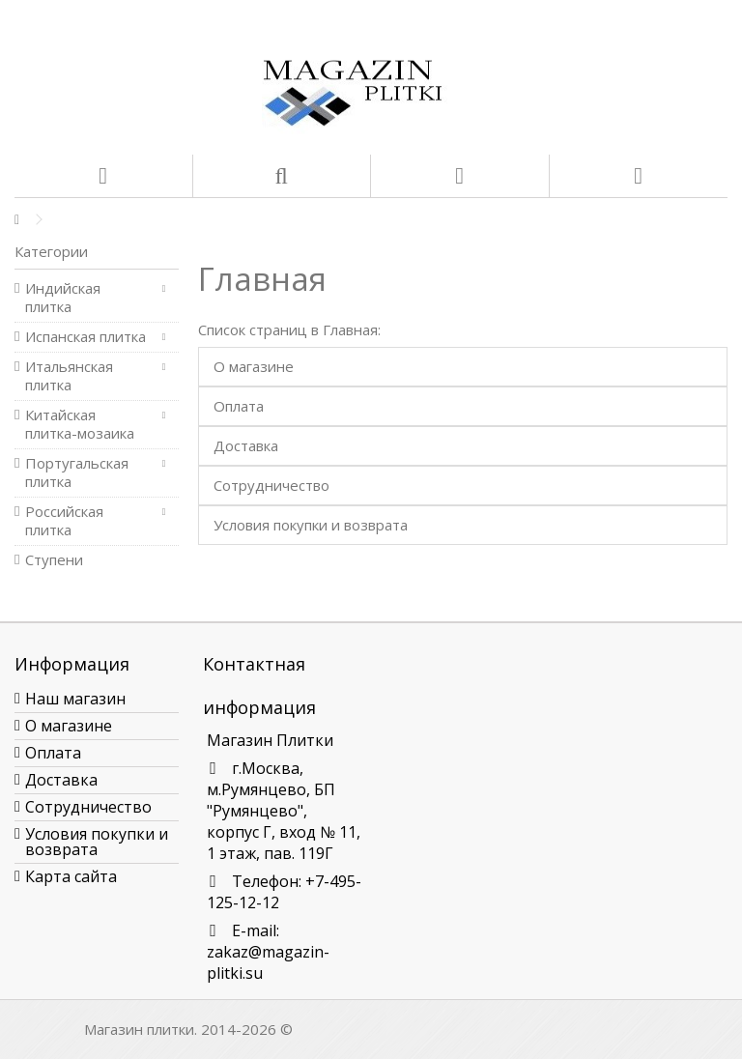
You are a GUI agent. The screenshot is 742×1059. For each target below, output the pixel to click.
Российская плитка (64, 520)
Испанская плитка (85, 337)
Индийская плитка (62, 297)
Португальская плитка (76, 472)
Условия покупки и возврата (311, 524)
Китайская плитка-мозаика (79, 424)
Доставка (246, 445)
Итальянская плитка (69, 376)
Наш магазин (75, 698)
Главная (262, 279)
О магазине (254, 366)
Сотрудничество (271, 485)
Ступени (54, 560)
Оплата (239, 405)
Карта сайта (71, 876)
